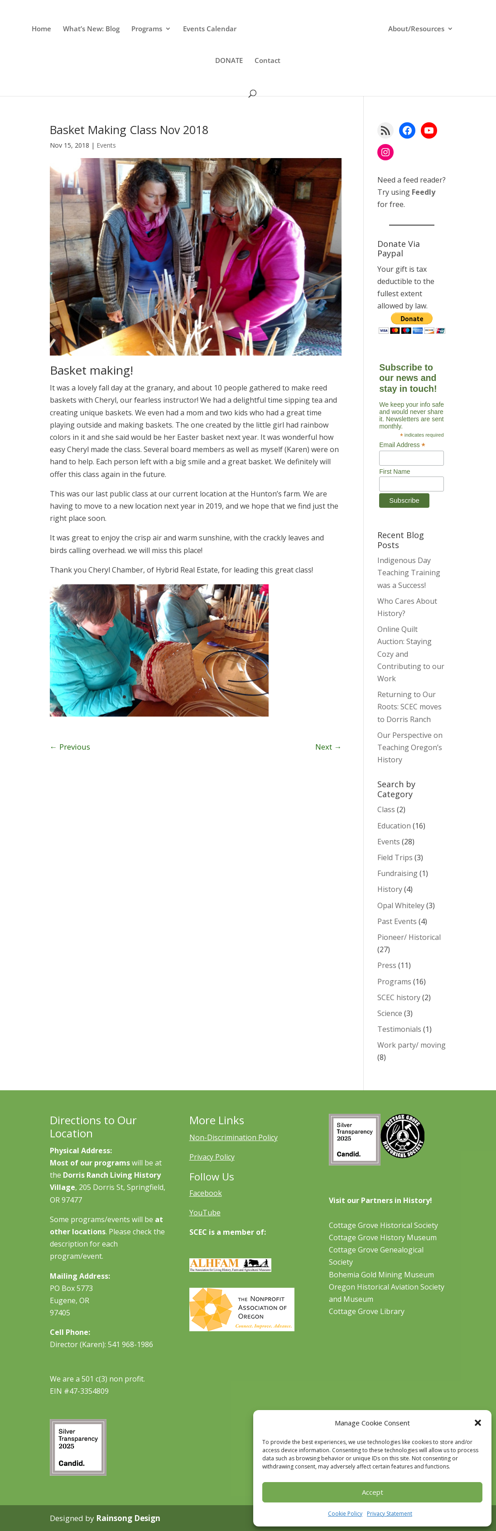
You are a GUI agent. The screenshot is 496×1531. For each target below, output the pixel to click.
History (389, 889)
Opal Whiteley (400, 905)
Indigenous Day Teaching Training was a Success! (408, 572)
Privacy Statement (389, 1513)
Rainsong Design (128, 1518)
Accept (372, 1492)
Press (386, 965)
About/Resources (416, 29)
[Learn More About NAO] (241, 1329)
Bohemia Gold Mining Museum (381, 1275)
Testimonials (399, 1029)
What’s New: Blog (91, 29)
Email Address (402, 445)
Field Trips (395, 857)
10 (193, 696)
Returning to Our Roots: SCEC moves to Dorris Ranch (409, 706)
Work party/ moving (411, 1045)
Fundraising (397, 873)
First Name (394, 471)
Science (389, 1013)
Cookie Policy (345, 1513)
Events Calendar (209, 29)
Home (41, 29)
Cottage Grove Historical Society (383, 1225)
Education (394, 826)
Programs (146, 29)
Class (386, 809)
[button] (477, 1422)
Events (106, 145)
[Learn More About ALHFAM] (230, 1269)
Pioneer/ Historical (409, 937)
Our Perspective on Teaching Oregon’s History (410, 747)
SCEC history (398, 997)
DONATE (229, 61)
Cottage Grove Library (367, 1311)
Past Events (397, 921)
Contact (267, 61)
